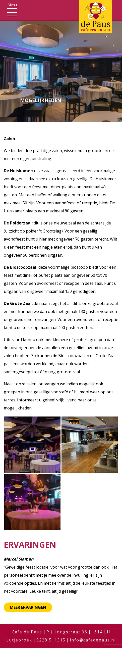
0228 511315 (51, 640)
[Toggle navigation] (12, 9)
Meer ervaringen (28, 607)
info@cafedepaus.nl (93, 640)
